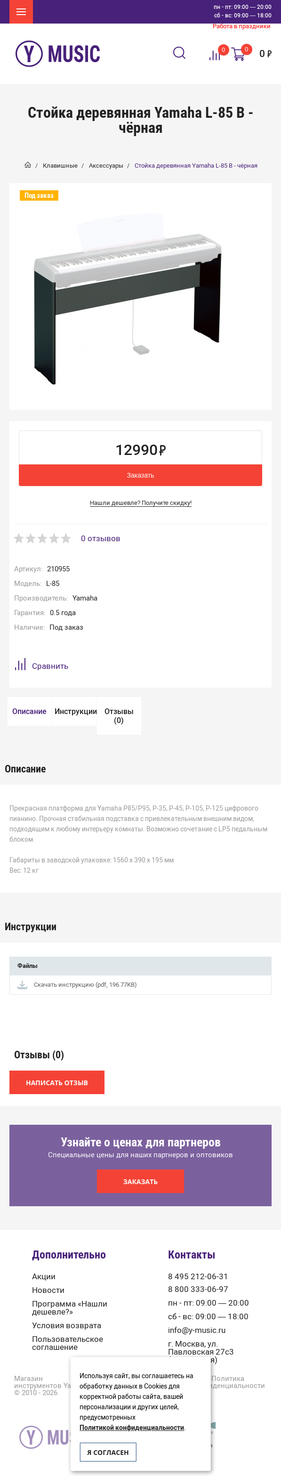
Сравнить (41, 666)
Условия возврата (66, 1326)
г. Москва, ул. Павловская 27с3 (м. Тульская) (201, 1352)
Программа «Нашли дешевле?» (69, 1308)
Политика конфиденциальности (228, 1382)
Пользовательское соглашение (67, 1343)
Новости (48, 1290)
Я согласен (107, 1452)
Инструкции (75, 711)
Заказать (140, 475)
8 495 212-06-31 (198, 1277)
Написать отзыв (57, 1082)
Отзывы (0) (119, 716)
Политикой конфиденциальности (132, 1428)
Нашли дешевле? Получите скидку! (141, 502)
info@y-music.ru (196, 1330)
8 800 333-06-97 (198, 1289)
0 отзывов (100, 538)
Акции (44, 1277)
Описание (29, 711)
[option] (127, 299)
